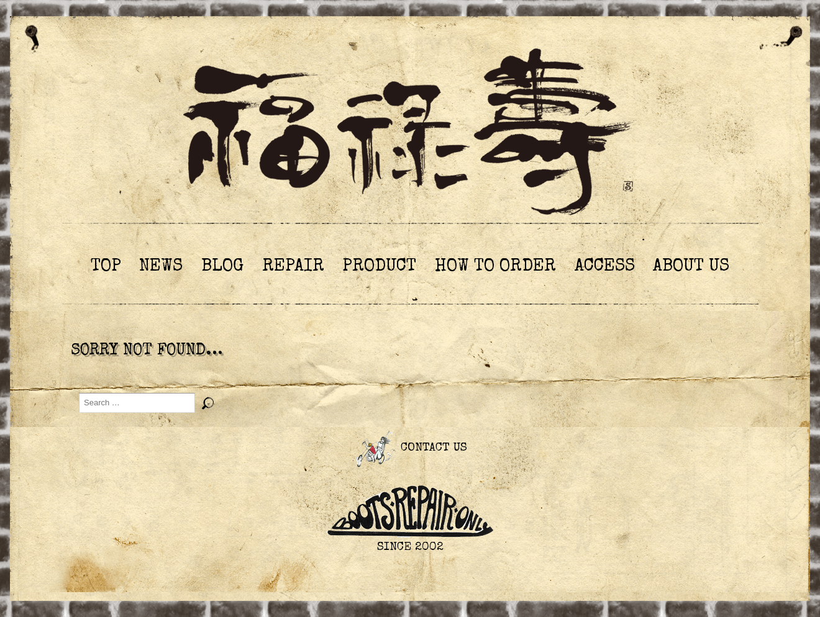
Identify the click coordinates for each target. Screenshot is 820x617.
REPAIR (293, 267)
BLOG (222, 267)
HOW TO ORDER (495, 267)
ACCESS (605, 267)
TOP (106, 267)
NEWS (161, 267)
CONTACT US (410, 448)
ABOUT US (691, 267)
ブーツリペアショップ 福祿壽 (410, 135)
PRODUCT (379, 267)
